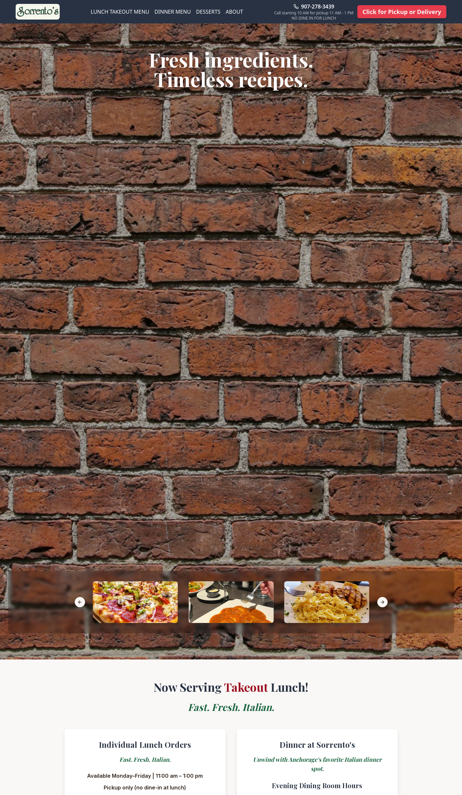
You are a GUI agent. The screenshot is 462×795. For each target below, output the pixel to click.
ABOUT (234, 11)
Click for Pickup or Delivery (402, 12)
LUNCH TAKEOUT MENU (120, 11)
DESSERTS (208, 11)
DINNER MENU (173, 11)
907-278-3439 (318, 6)
